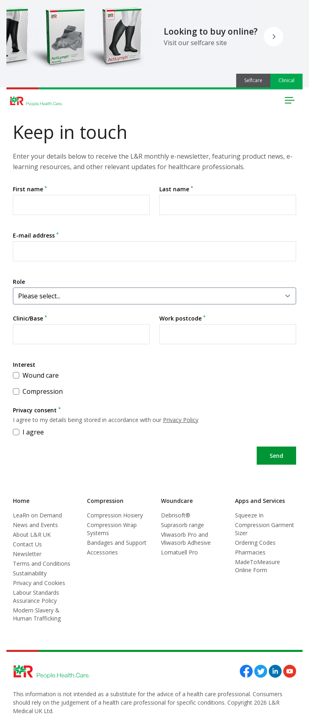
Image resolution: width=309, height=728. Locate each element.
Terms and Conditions (41, 563)
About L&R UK (32, 534)
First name (30, 189)
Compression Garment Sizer (264, 529)
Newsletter (27, 554)
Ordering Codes (255, 542)
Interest (24, 364)
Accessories (102, 552)
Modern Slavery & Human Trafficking (37, 614)
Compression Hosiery (115, 515)
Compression (38, 391)
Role (19, 281)
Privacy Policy (180, 420)
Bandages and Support (116, 542)
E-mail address (36, 235)
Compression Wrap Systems (112, 529)
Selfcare (253, 80)
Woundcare (177, 501)
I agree (28, 432)
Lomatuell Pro (179, 552)
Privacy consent (154, 415)
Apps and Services (260, 501)
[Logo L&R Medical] (36, 101)
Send (276, 455)
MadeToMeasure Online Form (257, 566)
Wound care (36, 375)
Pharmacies (250, 552)
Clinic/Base (30, 318)
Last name (176, 189)
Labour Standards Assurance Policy (36, 596)
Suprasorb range (182, 525)
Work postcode (182, 318)
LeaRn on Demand (37, 515)
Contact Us (27, 544)
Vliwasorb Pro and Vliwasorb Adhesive (186, 538)
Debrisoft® (175, 515)
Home (21, 501)
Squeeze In (249, 515)
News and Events (35, 525)
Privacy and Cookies (39, 583)
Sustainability (30, 573)
